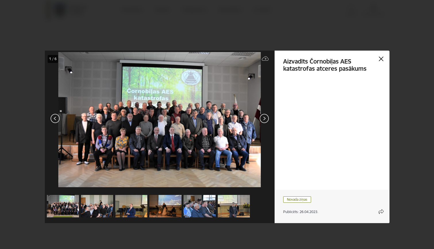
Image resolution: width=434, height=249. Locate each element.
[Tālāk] (264, 118)
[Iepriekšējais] (55, 118)
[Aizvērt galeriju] (381, 59)
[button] (63, 206)
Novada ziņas (297, 199)
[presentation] (79, 119)
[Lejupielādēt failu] (265, 58)
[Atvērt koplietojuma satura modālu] (381, 211)
